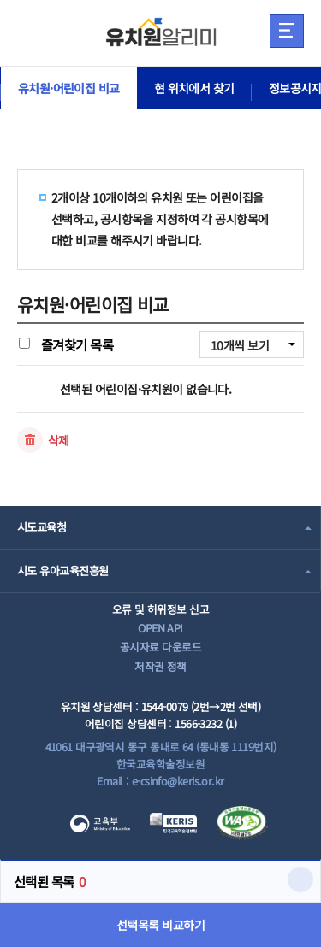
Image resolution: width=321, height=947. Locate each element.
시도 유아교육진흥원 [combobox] (62, 570)
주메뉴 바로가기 (0, 0)
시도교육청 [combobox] (41, 527)
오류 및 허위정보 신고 (160, 609)
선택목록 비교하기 (160, 924)
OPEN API (160, 628)
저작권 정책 (160, 666)
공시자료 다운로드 (160, 646)
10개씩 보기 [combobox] (240, 345)
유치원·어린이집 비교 (69, 88)
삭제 (58, 440)
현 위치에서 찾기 (194, 88)
